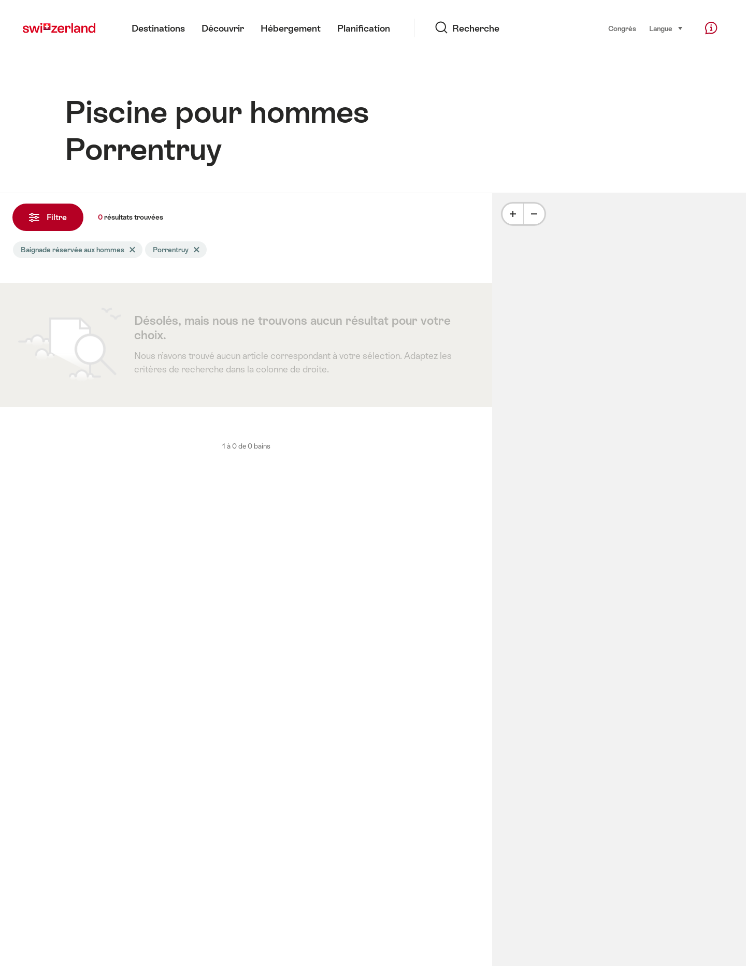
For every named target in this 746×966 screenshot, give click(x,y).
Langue (666, 28)
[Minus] (534, 214)
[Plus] (513, 214)
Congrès (622, 28)
